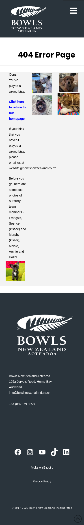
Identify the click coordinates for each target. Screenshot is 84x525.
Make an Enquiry (42, 467)
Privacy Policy (42, 481)
